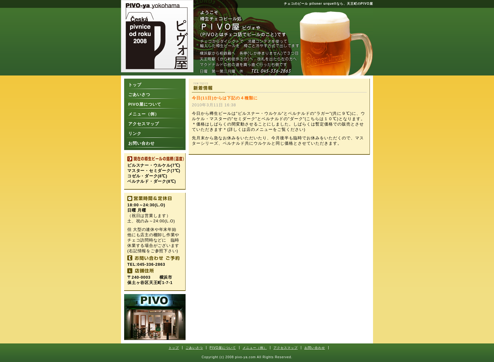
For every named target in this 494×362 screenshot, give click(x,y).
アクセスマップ (143, 123)
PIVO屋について (144, 104)
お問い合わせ (141, 143)
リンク (134, 133)
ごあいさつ (139, 94)
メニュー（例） (143, 114)
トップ (134, 84)
